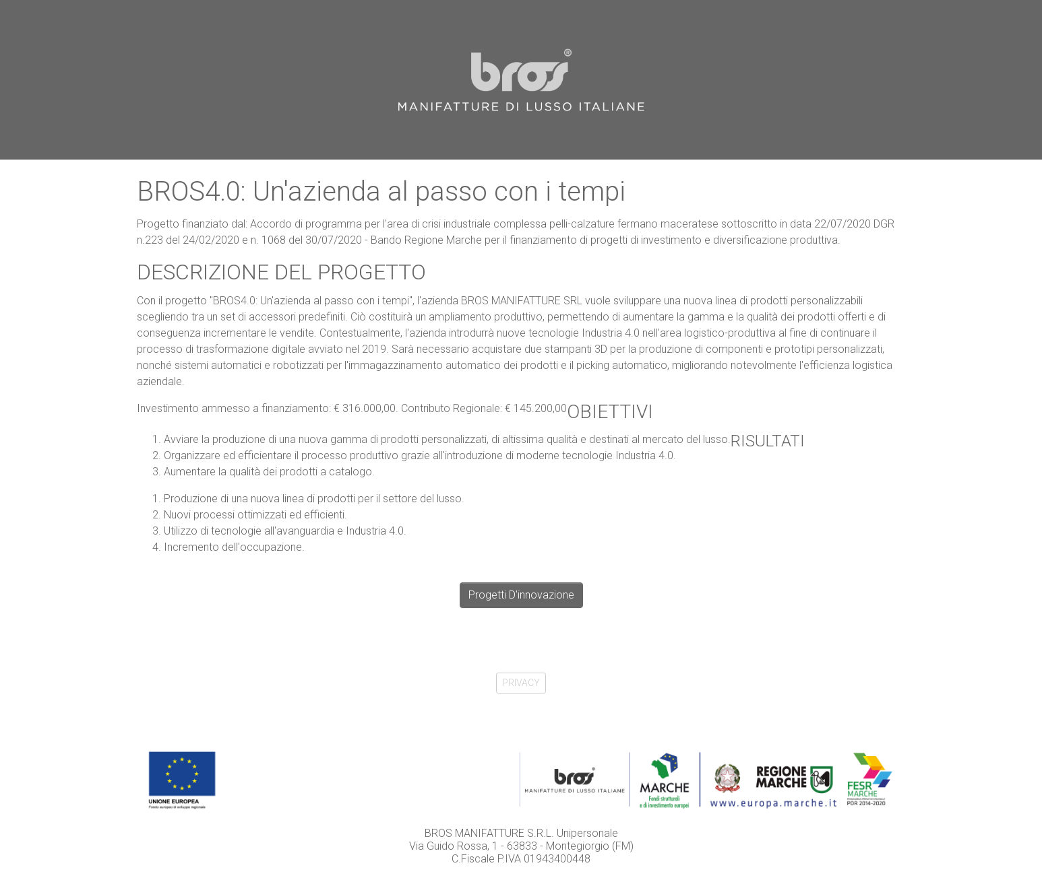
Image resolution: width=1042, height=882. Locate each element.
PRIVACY (521, 682)
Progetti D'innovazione (521, 594)
